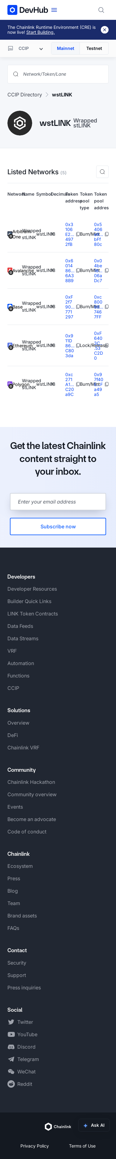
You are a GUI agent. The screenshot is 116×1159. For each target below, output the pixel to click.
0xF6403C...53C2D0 (98, 346)
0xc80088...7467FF (98, 306)
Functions (18, 676)
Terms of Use (82, 1145)
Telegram (28, 1059)
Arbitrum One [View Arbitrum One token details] (14, 234)
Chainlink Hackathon (31, 782)
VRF (12, 651)
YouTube (27, 1034)
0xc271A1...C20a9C (69, 384)
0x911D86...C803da (70, 345)
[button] (102, 172)
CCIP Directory (24, 94)
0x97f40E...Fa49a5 (98, 384)
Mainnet (65, 48)
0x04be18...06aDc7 (98, 270)
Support (16, 975)
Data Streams (22, 638)
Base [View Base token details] (14, 306)
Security (16, 963)
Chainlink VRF (23, 747)
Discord (26, 1047)
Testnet (94, 48)
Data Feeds (20, 626)
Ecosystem (20, 866)
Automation (20, 663)
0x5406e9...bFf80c (98, 234)
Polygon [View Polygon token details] (14, 384)
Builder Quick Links (29, 601)
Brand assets (22, 916)
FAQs (13, 928)
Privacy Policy (34, 1145)
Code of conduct (26, 831)
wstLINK (62, 94)
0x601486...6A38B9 (70, 270)
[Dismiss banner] (105, 29)
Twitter (25, 1022)
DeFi (12, 735)
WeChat (26, 1071)
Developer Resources (32, 589)
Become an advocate (31, 819)
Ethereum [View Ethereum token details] (14, 345)
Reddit (24, 1084)
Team (13, 903)
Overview (18, 723)
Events (15, 807)
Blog (12, 891)
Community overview (32, 794)
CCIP (13, 688)
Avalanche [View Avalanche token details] (14, 270)
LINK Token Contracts (32, 614)
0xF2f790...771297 (70, 306)
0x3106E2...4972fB (69, 234)
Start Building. (40, 32)
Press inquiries (24, 987)
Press (13, 878)
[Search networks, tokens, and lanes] (63, 74)
